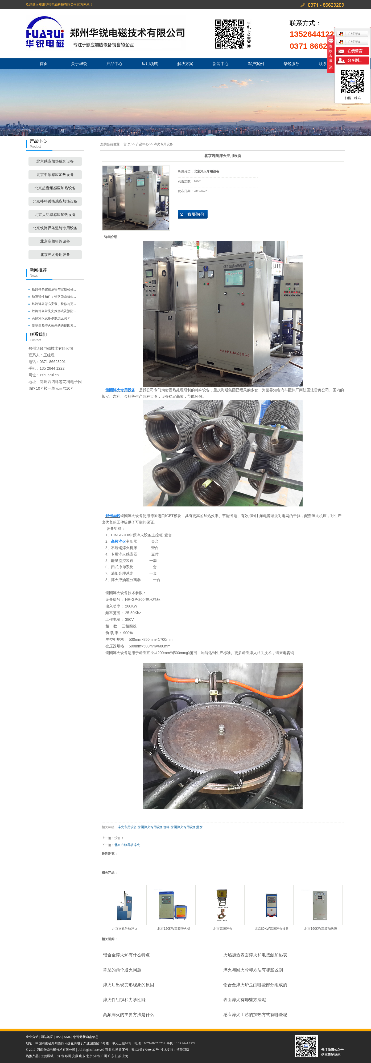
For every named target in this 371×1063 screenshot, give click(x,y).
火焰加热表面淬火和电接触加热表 (255, 955)
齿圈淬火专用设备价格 (154, 827)
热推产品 (32, 1056)
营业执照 (112, 1050)
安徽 (75, 1056)
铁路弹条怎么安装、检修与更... (54, 304)
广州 (104, 1056)
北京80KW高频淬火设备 (272, 929)
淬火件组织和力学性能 (124, 999)
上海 (125, 1056)
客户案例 (256, 63)
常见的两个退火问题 (122, 970)
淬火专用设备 (163, 144)
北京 (89, 1056)
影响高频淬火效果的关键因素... (54, 325)
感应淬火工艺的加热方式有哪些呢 (255, 1014)
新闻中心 (221, 63)
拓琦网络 (182, 1050)
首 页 (127, 144)
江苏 (118, 1056)
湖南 (96, 1056)
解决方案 (185, 63)
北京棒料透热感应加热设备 (55, 201)
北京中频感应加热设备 (55, 175)
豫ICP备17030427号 (145, 1050)
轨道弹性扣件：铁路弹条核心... (54, 297)
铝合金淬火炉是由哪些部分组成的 (255, 985)
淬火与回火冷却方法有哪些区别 (253, 970)
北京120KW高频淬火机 (173, 929)
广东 (111, 1056)
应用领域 (150, 63)
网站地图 (47, 1037)
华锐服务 (291, 63)
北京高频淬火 (222, 929)
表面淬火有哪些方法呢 (244, 999)
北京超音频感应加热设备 (55, 188)
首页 (44, 63)
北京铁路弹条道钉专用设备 (55, 228)
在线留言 (355, 51)
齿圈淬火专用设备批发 (187, 827)
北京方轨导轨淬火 (127, 845)
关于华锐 (79, 63)
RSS (58, 1037)
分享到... (355, 60)
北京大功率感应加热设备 (55, 215)
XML (67, 1037)
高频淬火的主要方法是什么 (128, 1014)
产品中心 (114, 63)
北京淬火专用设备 (55, 255)
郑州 (68, 1056)
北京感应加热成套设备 (55, 161)
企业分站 (32, 1037)
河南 (60, 1056)
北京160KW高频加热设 (320, 929)
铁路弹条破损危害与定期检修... (54, 289)
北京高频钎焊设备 (55, 241)
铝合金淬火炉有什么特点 (126, 955)
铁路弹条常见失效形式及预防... (54, 311)
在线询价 (193, 214)
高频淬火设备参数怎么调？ (51, 318)
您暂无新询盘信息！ (87, 1037)
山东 (82, 1056)
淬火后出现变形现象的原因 (128, 985)
